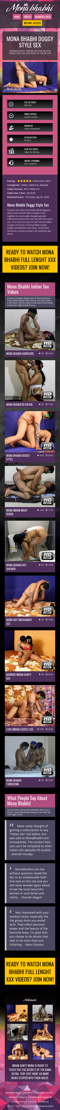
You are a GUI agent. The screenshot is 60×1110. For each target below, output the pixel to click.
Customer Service (44, 1104)
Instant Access (30, 31)
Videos (24, 20)
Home (12, 20)
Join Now (27, 1104)
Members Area (42, 20)
